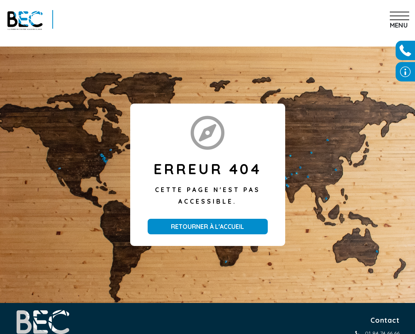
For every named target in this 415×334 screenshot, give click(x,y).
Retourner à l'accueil (207, 226)
